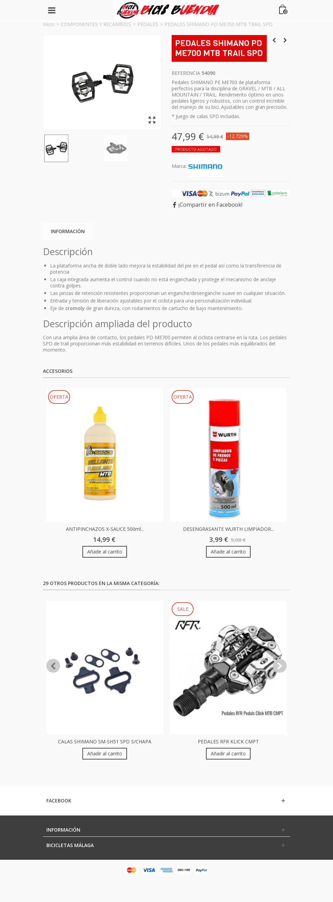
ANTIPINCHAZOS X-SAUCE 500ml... (105, 529)
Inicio (49, 24)
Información (68, 231)
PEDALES (147, 24)
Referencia (186, 73)
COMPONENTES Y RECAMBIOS (96, 24)
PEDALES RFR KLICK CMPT (228, 741)
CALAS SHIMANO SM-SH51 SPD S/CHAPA (104, 741)
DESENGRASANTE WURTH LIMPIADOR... (228, 529)
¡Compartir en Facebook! (210, 205)
